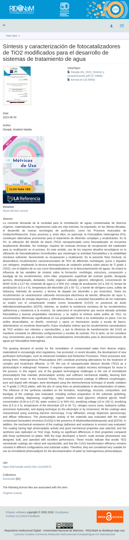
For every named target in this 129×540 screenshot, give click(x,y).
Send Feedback (30, 516)
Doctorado (9, 478)
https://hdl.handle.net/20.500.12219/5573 (27, 466)
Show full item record (15, 210)
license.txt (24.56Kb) (81, 79)
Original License (12, 493)
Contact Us (12, 516)
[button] (4, 25)
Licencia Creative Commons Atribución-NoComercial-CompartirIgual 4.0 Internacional (64, 534)
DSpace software (16, 512)
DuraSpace (61, 512)
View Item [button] (13, 35)
